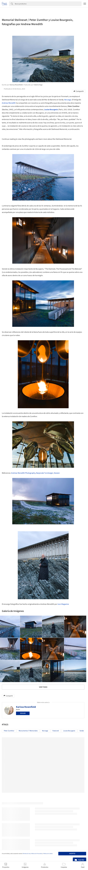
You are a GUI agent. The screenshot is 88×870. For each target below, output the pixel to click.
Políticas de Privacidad (36, 853)
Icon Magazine (63, 604)
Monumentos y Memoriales (28, 731)
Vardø (82, 731)
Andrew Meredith (9, 103)
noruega (45, 731)
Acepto (72, 853)
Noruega (67, 99)
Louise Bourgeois (51, 109)
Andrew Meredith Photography (23, 473)
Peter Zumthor (9, 731)
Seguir (22, 713)
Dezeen (57, 473)
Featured (55, 731)
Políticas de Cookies (48, 853)
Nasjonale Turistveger (44, 473)
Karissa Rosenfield (26, 707)
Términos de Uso (26, 853)
